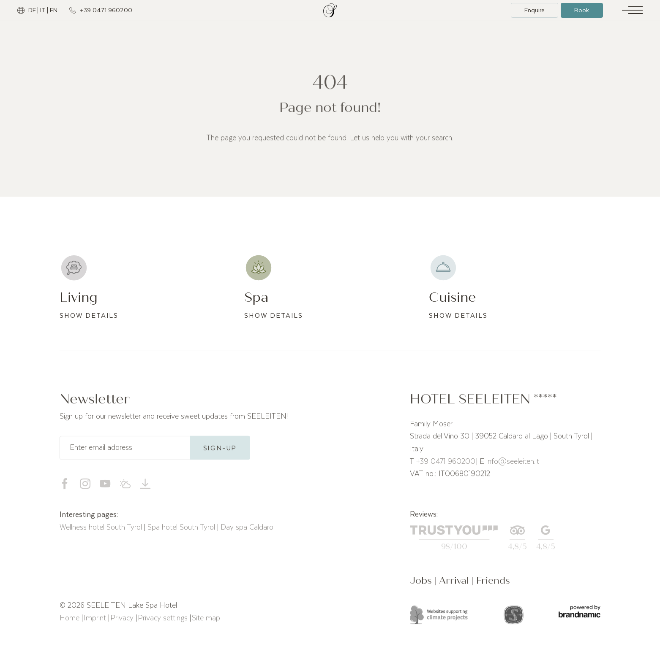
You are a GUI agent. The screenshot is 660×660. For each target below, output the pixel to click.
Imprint (96, 621)
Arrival (455, 584)
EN (53, 10)
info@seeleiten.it (512, 465)
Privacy (123, 621)
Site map (206, 621)
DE (32, 10)
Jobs (422, 584)
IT (43, 10)
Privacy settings (164, 621)
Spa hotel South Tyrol (182, 530)
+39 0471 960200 (445, 465)
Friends (493, 584)
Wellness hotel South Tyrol (102, 530)
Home (71, 621)
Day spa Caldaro (247, 530)
